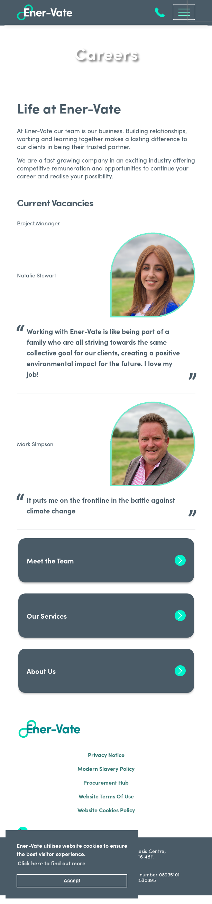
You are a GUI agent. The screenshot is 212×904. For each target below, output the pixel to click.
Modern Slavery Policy (106, 768)
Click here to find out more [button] (51, 863)
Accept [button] (72, 880)
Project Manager (38, 223)
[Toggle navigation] (181, 12)
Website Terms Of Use (106, 796)
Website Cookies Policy (106, 810)
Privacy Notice (106, 754)
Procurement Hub (106, 782)
